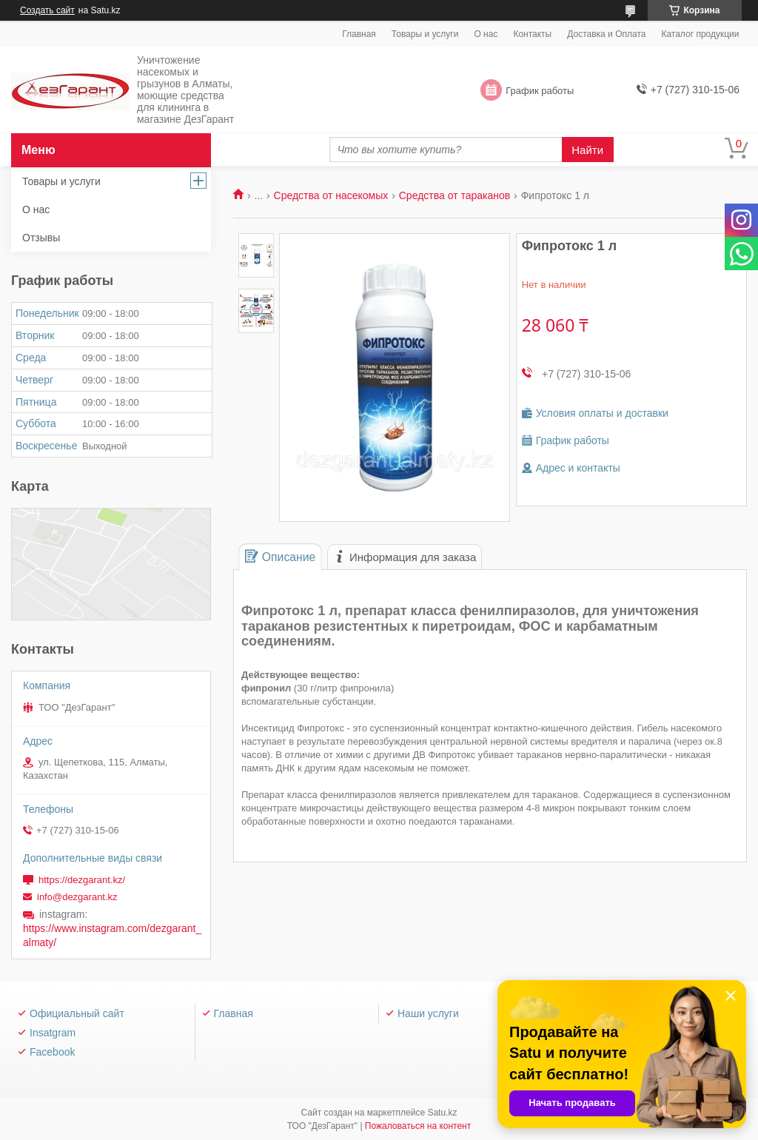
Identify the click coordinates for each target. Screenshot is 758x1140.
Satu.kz (442, 1112)
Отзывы (41, 238)
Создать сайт (47, 10)
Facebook (52, 1052)
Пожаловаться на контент (418, 1126)
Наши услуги (428, 1013)
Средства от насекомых (331, 195)
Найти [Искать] (587, 150)
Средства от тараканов (454, 195)
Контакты (532, 34)
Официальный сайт (77, 1013)
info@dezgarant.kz (77, 896)
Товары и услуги (425, 34)
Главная (359, 34)
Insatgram (53, 1033)
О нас (485, 34)
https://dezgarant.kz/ (81, 879)
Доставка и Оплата (606, 34)
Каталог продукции (700, 34)
